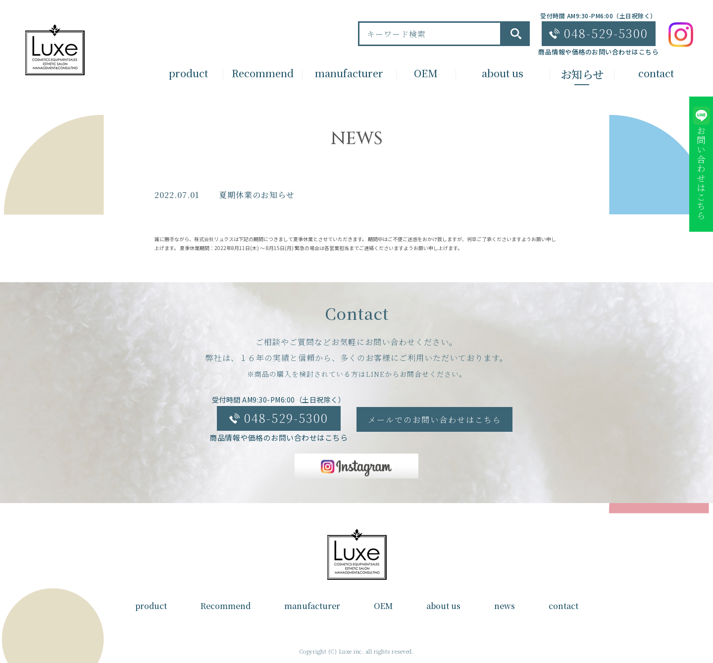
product (151, 606)
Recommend (226, 606)
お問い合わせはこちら (701, 173)
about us (443, 606)
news (504, 606)
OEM (383, 606)
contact (563, 606)
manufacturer (312, 606)
